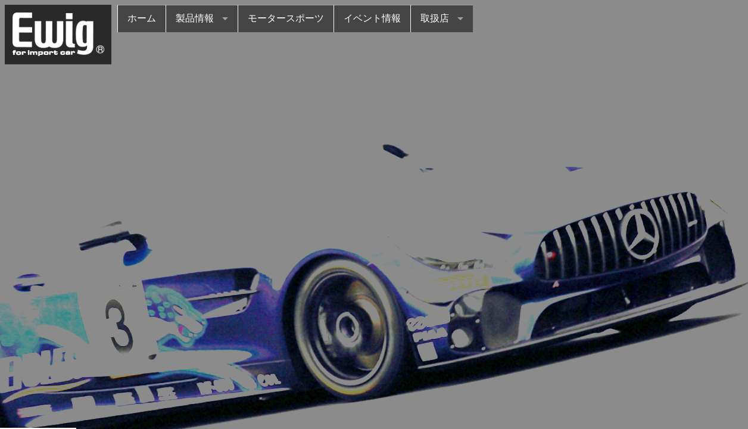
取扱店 (434, 18)
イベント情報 (372, 18)
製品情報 (195, 18)
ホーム (141, 18)
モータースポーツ (286, 18)
